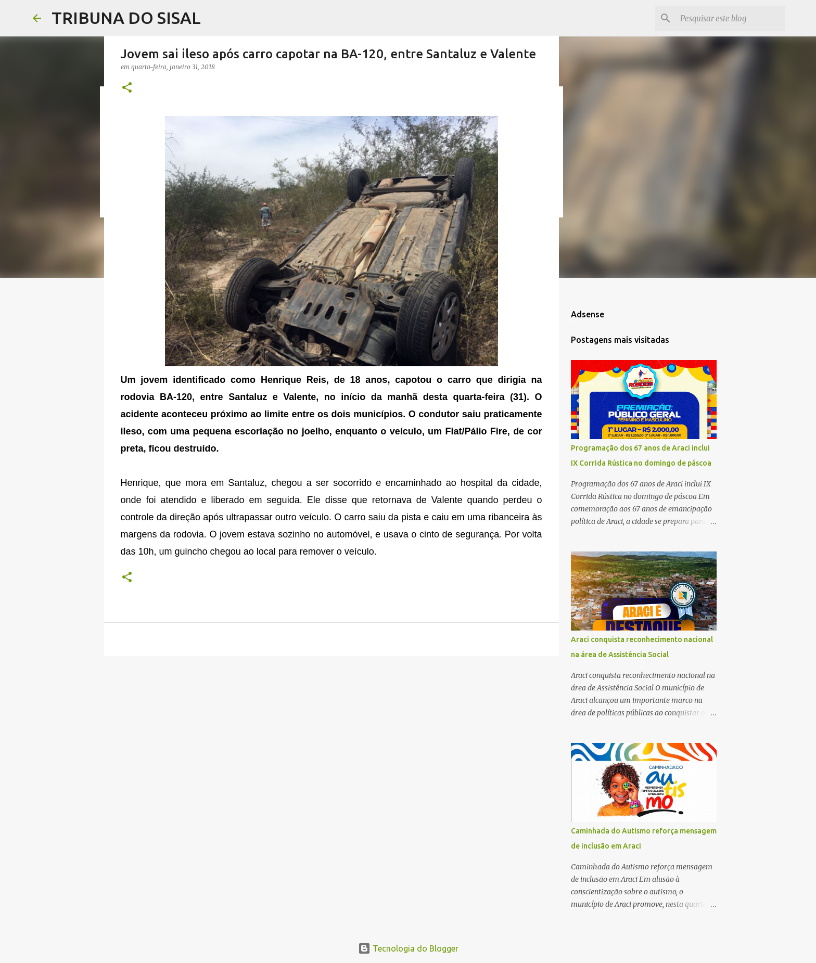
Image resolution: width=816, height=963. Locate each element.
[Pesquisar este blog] (730, 18)
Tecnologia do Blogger (408, 948)
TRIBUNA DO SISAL (126, 17)
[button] (127, 88)
